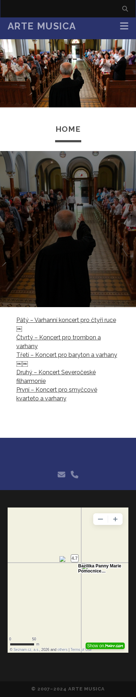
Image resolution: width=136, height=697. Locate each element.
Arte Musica (42, 26)
